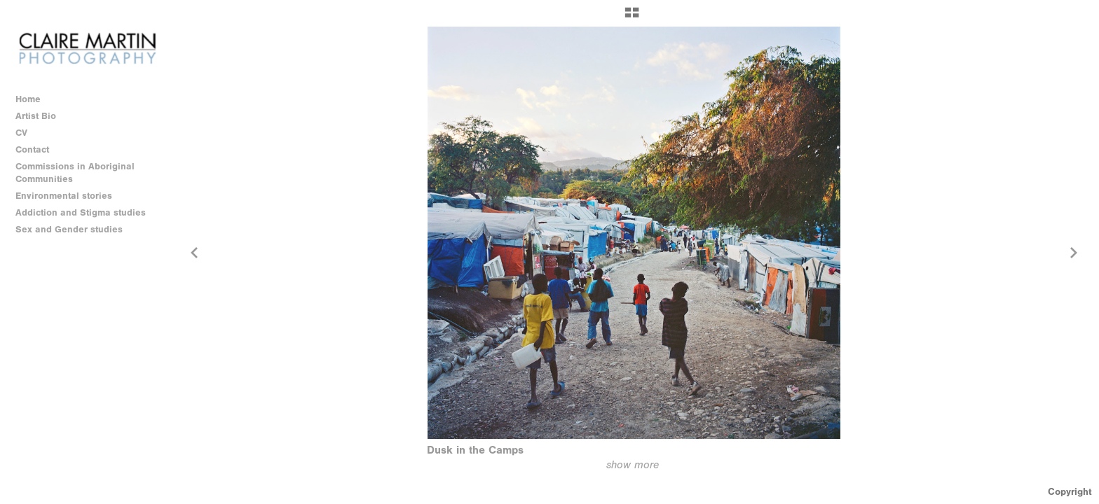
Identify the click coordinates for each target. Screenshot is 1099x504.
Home (28, 99)
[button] (632, 17)
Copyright (1070, 492)
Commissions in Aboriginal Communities (75, 172)
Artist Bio (35, 116)
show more (632, 464)
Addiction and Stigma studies (80, 212)
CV (21, 132)
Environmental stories (70, 196)
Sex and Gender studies (75, 229)
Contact (32, 149)
